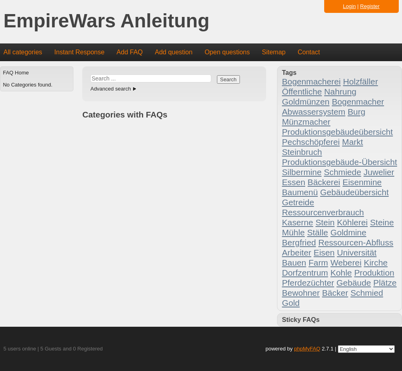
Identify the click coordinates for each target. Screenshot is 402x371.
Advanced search (110, 89)
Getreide (298, 202)
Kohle (341, 272)
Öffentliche (302, 91)
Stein (324, 222)
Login (349, 6)
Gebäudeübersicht (354, 192)
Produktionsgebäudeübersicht (337, 131)
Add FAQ (130, 52)
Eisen (324, 252)
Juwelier (379, 172)
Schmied (366, 292)
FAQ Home (16, 73)
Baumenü (300, 192)
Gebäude (353, 282)
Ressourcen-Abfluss (355, 242)
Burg (356, 111)
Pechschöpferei (311, 141)
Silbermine (301, 172)
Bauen (294, 262)
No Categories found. (27, 85)
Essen (293, 182)
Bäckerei (324, 182)
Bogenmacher (358, 101)
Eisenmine (362, 182)
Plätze (385, 282)
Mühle (293, 232)
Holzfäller (360, 81)
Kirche (375, 262)
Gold (291, 302)
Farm (318, 262)
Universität (357, 252)
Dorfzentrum (305, 272)
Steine (382, 222)
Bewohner (301, 292)
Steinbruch (302, 152)
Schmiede (342, 172)
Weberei (345, 262)
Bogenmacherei (311, 81)
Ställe (317, 232)
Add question (173, 52)
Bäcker (335, 292)
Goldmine (348, 232)
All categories (23, 52)
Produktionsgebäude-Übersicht (339, 162)
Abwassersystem (313, 111)
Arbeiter (296, 252)
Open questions (227, 52)
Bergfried (299, 242)
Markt (352, 141)
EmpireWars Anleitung (107, 21)
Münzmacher (306, 121)
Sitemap (273, 52)
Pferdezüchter (308, 282)
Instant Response (79, 52)
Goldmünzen (305, 101)
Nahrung (340, 91)
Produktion (374, 272)
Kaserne (297, 222)
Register (369, 6)
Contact (309, 52)
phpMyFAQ (307, 349)
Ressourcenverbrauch (323, 212)
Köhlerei (352, 222)
